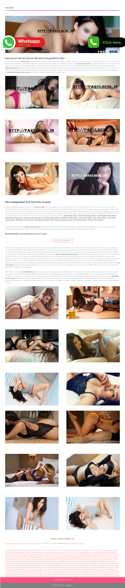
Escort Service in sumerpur (52, 574)
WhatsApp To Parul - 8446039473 (62, 585)
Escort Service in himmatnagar (53, 572)
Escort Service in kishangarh (38, 576)
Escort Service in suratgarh (70, 576)
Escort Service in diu (82, 559)
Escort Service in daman (74, 550)
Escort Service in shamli (82, 565)
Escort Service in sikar (54, 576)
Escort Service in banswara (63, 567)
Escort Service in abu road (73, 561)
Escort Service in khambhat (82, 552)
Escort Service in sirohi (67, 559)
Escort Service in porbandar (54, 563)
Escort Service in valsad (50, 552)
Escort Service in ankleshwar (82, 569)
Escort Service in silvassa (41, 561)
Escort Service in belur (86, 576)
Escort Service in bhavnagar (72, 557)
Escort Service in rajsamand (80, 567)
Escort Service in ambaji (57, 561)
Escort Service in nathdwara (83, 554)
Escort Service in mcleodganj (50, 565)
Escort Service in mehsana (71, 563)
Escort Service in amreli (53, 559)
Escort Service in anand (51, 569)
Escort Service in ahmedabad (43, 550)
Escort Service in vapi (59, 550)
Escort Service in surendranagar (52, 557)
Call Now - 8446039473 (62, 240)
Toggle (3, 3)
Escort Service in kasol (67, 565)
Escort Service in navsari (66, 552)
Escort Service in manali (51, 554)
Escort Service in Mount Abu (75, 543)
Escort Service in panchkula (72, 572)
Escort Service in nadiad (66, 569)
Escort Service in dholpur (82, 574)
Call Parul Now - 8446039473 (62, 579)
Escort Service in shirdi (67, 574)
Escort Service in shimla (67, 554)
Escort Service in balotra (46, 567)
